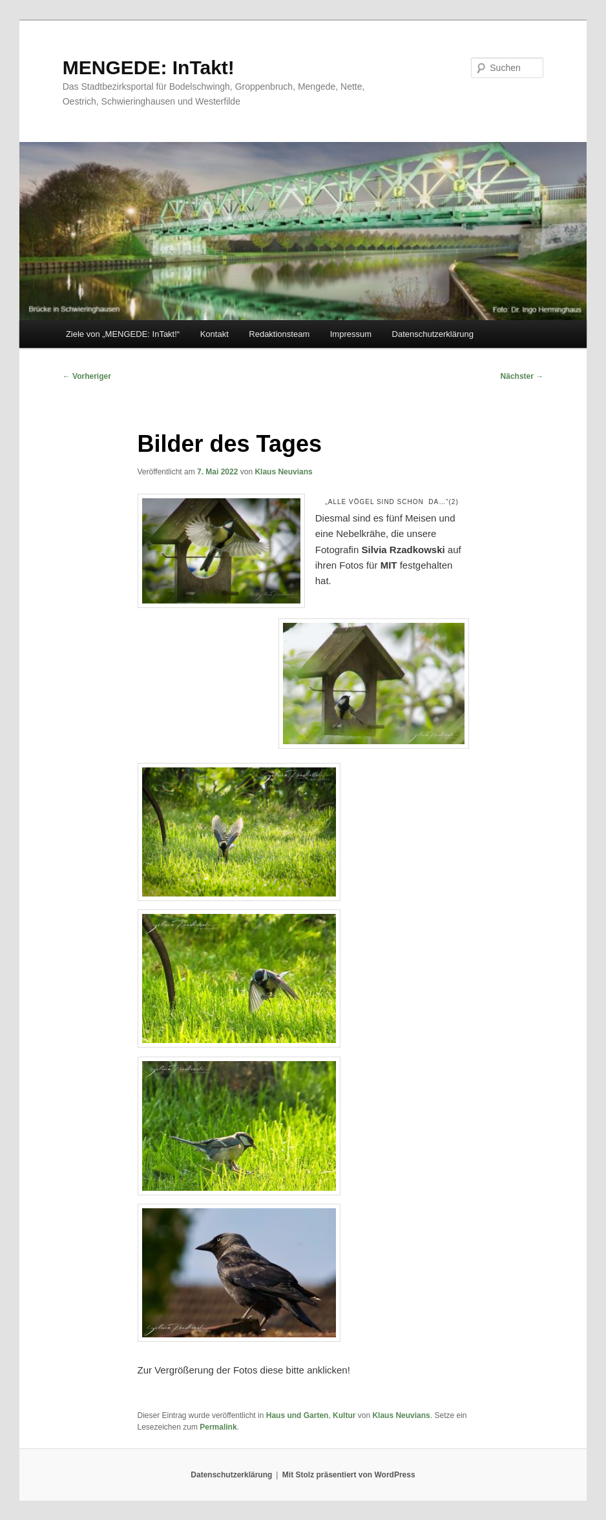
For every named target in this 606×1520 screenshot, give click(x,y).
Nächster (522, 376)
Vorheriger (87, 376)
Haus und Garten (297, 1415)
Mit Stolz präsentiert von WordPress (348, 1474)
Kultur (344, 1415)
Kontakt (214, 334)
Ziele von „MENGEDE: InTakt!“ (123, 334)
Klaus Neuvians (283, 471)
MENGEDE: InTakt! (149, 67)
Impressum (350, 334)
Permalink (218, 1427)
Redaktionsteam (279, 334)
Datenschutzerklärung (433, 334)
